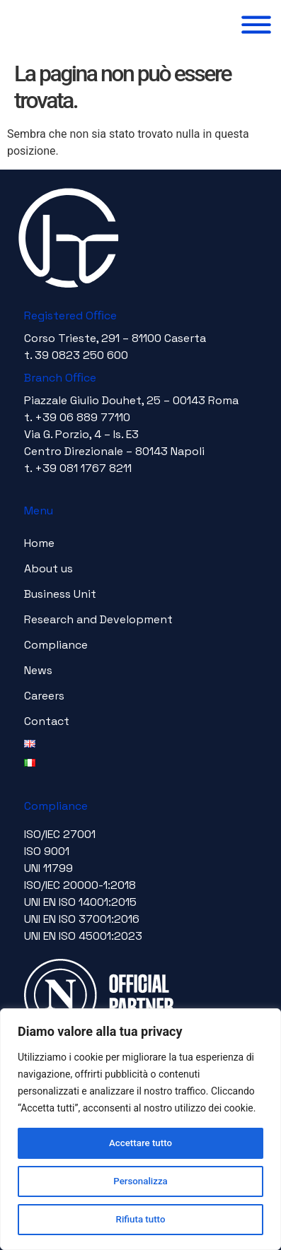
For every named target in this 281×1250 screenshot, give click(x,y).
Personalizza (140, 1181)
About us (48, 568)
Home (39, 543)
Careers (44, 695)
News (38, 670)
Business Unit (60, 593)
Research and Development (98, 619)
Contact (46, 721)
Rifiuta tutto (141, 1219)
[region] (140, 1129)
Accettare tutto (141, 1143)
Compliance (56, 644)
